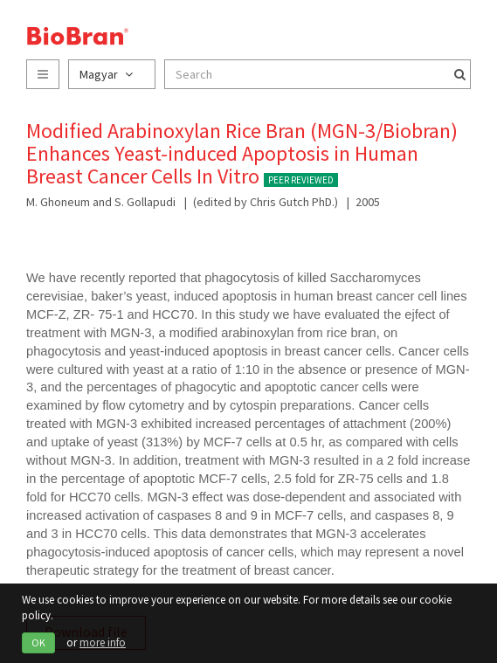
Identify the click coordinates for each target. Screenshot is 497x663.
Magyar (106, 74)
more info (102, 642)
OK (38, 642)
